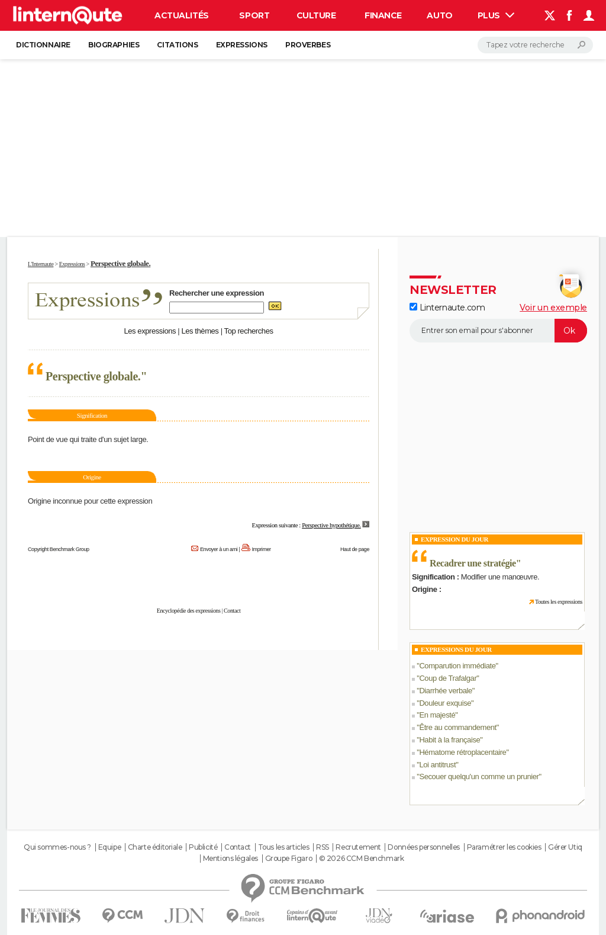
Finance (383, 15)
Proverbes (307, 44)
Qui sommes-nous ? (57, 847)
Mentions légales (230, 858)
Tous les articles (284, 847)
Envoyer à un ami (218, 549)
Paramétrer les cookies (504, 847)
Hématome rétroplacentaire (462, 752)
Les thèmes (199, 330)
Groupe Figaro (288, 858)
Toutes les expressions (558, 601)
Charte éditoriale (155, 847)
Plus (496, 15)
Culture (316, 15)
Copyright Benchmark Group (58, 549)
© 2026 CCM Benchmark (361, 858)
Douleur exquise (445, 703)
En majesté (437, 714)
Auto (439, 15)
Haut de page (354, 549)
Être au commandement (457, 727)
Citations (177, 44)
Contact (232, 610)
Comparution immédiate (457, 665)
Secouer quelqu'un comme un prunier (479, 776)
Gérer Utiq (565, 847)
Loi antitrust (437, 764)
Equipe (109, 847)
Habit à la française (449, 739)
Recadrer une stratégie (473, 563)
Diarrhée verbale (445, 690)
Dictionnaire (43, 44)
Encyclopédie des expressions (189, 610)
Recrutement (358, 847)
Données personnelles (424, 847)
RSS (322, 847)
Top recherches (248, 330)
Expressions (241, 44)
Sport (254, 15)
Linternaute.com (447, 307)
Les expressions (150, 330)
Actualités (181, 15)
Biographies (113, 44)
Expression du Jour (454, 539)
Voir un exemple (553, 307)
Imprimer (261, 549)
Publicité (203, 847)
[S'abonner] (498, 330)
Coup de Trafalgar (447, 678)
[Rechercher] (535, 45)
